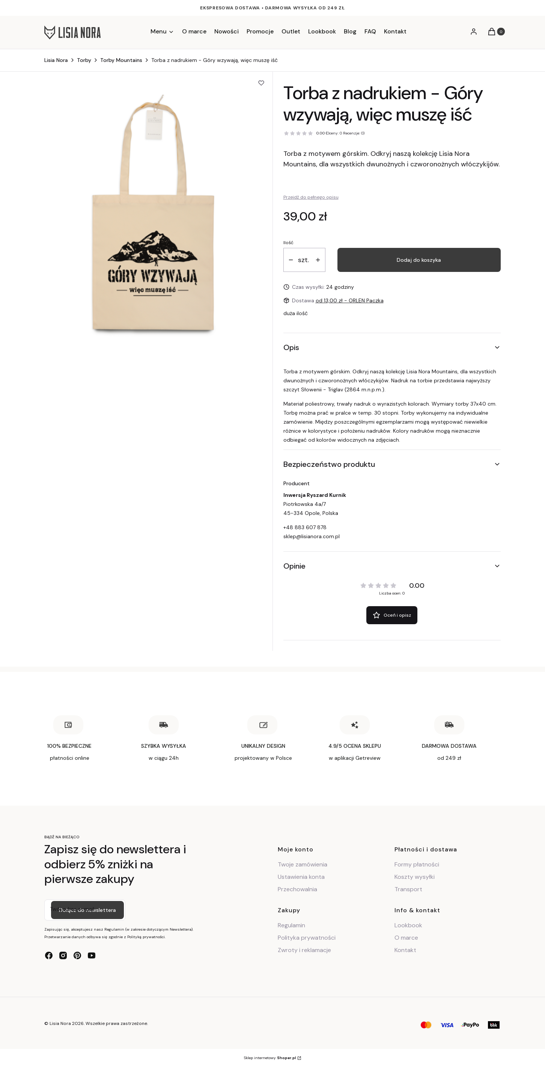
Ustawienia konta (301, 877)
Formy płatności (416, 864)
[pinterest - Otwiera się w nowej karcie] (77, 955)
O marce (406, 938)
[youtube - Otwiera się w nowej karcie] (91, 955)
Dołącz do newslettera (87, 909)
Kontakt (405, 950)
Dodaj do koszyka (419, 260)
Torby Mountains (121, 60)
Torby (84, 60)
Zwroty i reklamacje (304, 950)
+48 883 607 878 (305, 527)
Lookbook (408, 925)
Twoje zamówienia (302, 864)
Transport (408, 889)
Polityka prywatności (307, 938)
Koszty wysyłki (414, 877)
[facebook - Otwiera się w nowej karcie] (48, 955)
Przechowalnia (297, 889)
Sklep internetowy (270, 1057)
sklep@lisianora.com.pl (311, 536)
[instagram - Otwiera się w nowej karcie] (63, 955)
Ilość (288, 243)
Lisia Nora (56, 60)
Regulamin (291, 925)
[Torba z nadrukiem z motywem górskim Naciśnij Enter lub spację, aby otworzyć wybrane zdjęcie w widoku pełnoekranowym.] (153, 215)
